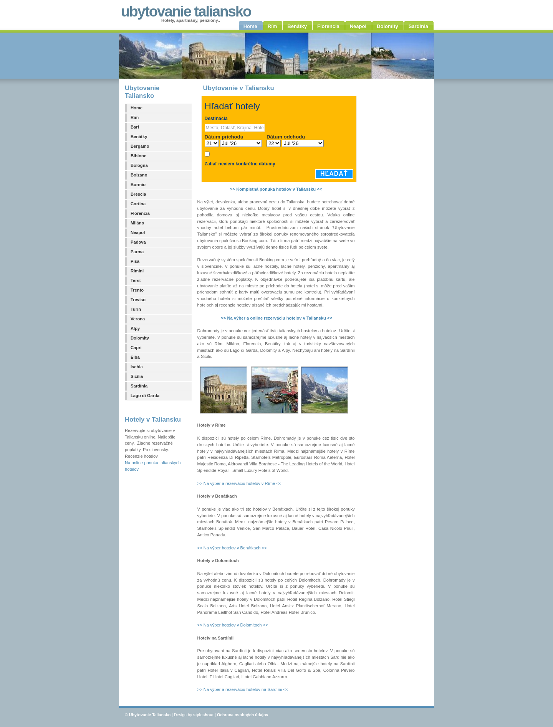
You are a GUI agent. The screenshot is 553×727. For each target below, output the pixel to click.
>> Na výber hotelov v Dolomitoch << (232, 625)
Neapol (138, 232)
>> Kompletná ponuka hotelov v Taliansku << (276, 189)
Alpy (135, 328)
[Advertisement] (398, 202)
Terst (136, 280)
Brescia (138, 194)
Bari (135, 127)
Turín (136, 309)
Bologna (139, 165)
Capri (136, 347)
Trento (137, 290)
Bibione (138, 155)
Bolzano (139, 175)
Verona (138, 319)
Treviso (138, 299)
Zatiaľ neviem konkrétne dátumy (240, 164)
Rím (135, 117)
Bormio (138, 184)
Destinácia (216, 118)
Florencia (140, 213)
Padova (138, 242)
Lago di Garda (145, 395)
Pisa (135, 261)
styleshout (203, 714)
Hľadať (334, 173)
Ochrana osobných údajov (242, 714)
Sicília (137, 376)
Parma (137, 251)
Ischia (137, 366)
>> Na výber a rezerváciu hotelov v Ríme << (239, 483)
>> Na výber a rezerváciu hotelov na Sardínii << (242, 689)
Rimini (137, 271)
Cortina (138, 203)
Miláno (137, 223)
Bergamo (140, 146)
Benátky (139, 136)
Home (136, 108)
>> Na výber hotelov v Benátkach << (232, 548)
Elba (135, 357)
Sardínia (139, 386)
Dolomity (140, 338)
